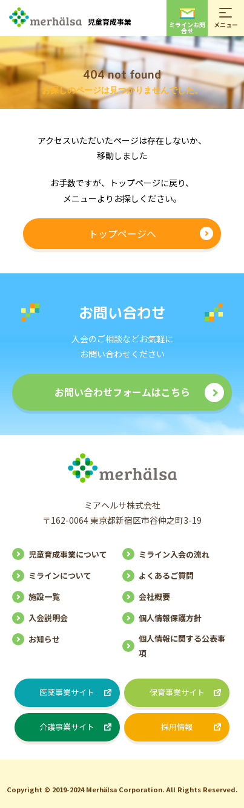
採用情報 (177, 726)
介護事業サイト (66, 726)
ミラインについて (59, 575)
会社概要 (154, 596)
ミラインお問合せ (187, 21)
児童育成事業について (67, 554)
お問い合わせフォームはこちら (122, 392)
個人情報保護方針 (170, 618)
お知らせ (44, 639)
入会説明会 (48, 618)
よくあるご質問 (166, 575)
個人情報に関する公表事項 (182, 645)
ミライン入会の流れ (174, 554)
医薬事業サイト (66, 692)
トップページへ (122, 233)
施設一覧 (44, 596)
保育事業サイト (177, 692)
